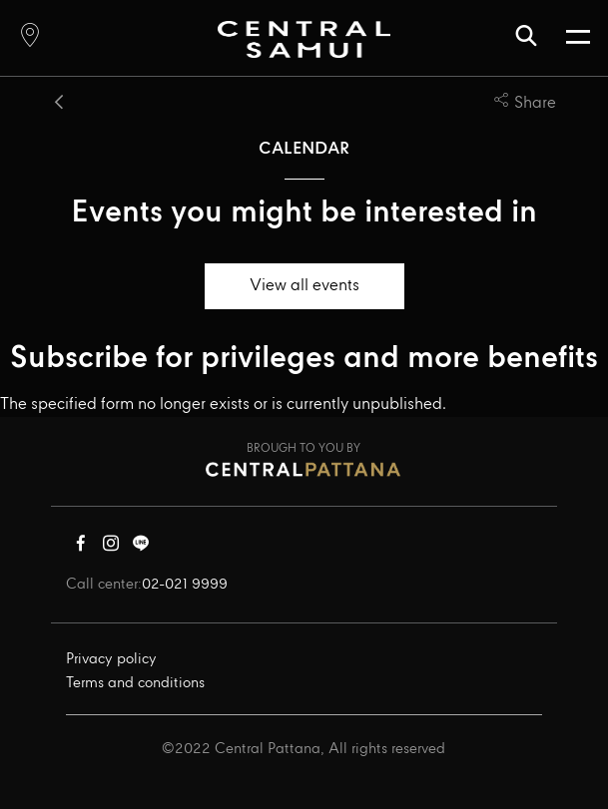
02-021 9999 (185, 585)
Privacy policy (111, 659)
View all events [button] (304, 285)
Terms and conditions (135, 683)
